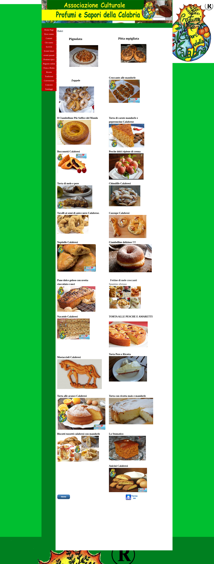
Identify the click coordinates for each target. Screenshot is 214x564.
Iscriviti (49, 47)
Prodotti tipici (48, 59)
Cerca (169, 19)
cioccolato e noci (66, 284)
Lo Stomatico (116, 433)
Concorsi (49, 85)
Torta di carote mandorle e (123, 117)
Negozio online (49, 64)
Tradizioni (49, 76)
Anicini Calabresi (118, 465)
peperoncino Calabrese (121, 121)
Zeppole (75, 80)
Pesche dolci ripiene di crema (125, 151)
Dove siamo (49, 34)
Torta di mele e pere (68, 183)
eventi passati (49, 55)
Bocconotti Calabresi (68, 151)
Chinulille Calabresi (120, 183)
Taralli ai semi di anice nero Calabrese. (78, 213)
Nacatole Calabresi (67, 316)
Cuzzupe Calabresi (119, 213)
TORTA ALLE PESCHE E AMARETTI (131, 316)
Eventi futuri (49, 51)
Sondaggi (49, 89)
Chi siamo (49, 42)
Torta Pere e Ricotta (120, 354)
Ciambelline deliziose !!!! (123, 242)
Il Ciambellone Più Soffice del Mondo (77, 117)
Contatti (49, 38)
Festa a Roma (49, 68)
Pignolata (75, 39)
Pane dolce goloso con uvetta (72, 280)
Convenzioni (49, 81)
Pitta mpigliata (128, 38)
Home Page (49, 30)
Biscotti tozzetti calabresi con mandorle (78, 433)
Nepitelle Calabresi (67, 242)
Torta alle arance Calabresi (72, 395)
